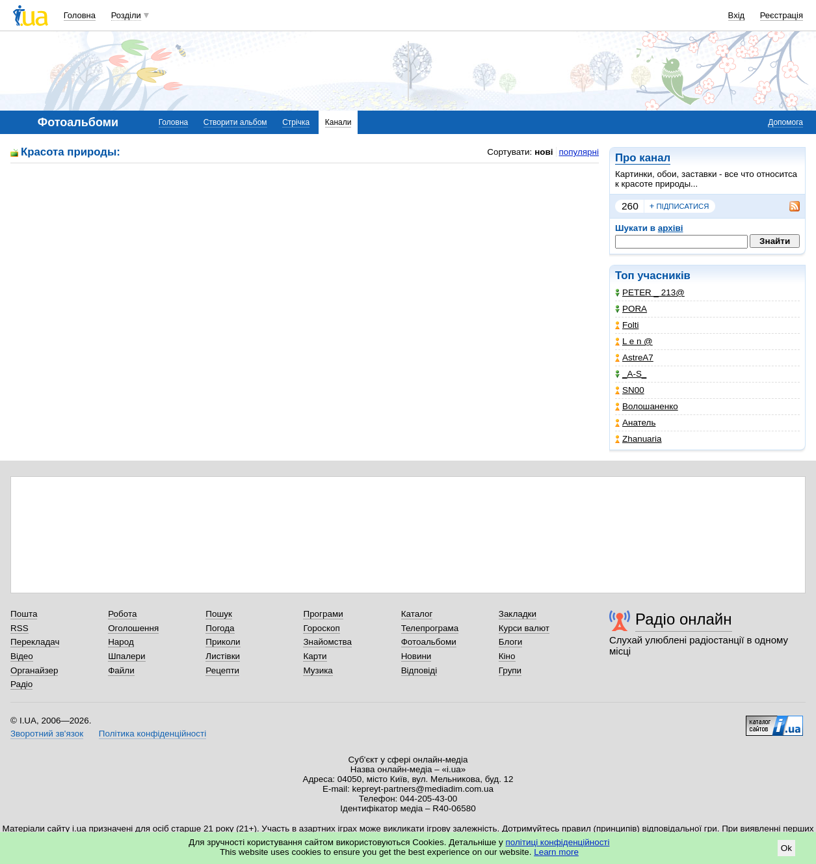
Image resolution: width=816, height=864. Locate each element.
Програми (323, 614)
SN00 (629, 390)
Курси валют (524, 628)
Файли (121, 670)
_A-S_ (630, 374)
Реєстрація (781, 15)
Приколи (222, 642)
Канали (338, 122)
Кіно (507, 656)
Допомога (785, 122)
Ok (786, 848)
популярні (579, 152)
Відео (21, 656)
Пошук (218, 614)
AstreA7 (634, 357)
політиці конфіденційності (558, 842)
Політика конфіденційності (152, 733)
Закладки (517, 614)
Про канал (642, 158)
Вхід (736, 15)
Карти (314, 656)
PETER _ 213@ (650, 292)
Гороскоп (321, 628)
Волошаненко (646, 406)
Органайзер (34, 670)
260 (630, 205)
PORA (631, 309)
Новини (416, 656)
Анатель (635, 422)
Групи (510, 670)
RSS (19, 628)
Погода (219, 628)
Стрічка (295, 122)
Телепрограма (430, 628)
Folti (626, 325)
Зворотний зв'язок (46, 733)
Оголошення (133, 628)
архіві (670, 228)
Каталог (417, 614)
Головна (80, 15)
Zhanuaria (638, 439)
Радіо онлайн (683, 619)
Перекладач (34, 642)
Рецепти (222, 670)
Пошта (23, 614)
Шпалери (126, 656)
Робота (122, 614)
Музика (317, 670)
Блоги (511, 642)
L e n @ (634, 341)
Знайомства (327, 642)
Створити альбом (235, 122)
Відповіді (419, 670)
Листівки (222, 656)
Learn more (556, 852)
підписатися (679, 206)
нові (543, 152)
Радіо (21, 684)
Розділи (126, 15)
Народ (121, 642)
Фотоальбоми (428, 642)
